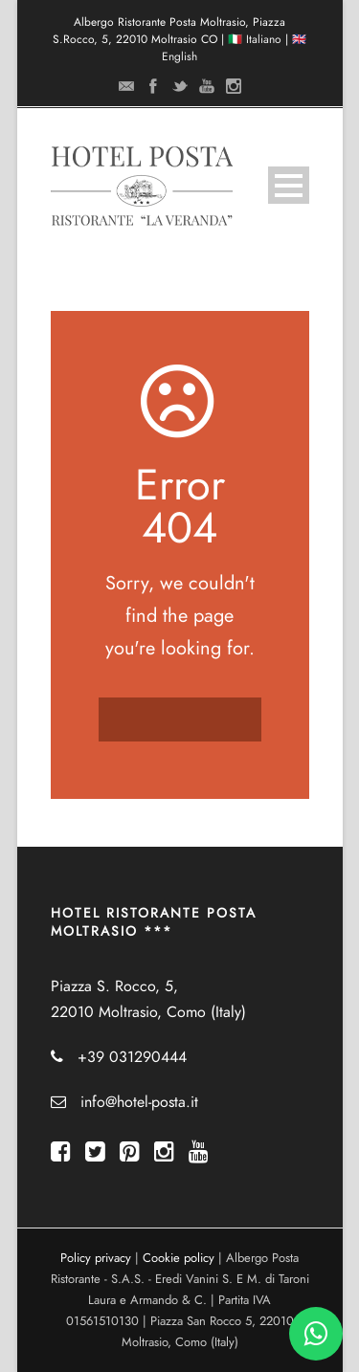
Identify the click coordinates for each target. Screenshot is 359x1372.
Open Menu (288, 185)
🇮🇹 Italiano (254, 39)
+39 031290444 (132, 1057)
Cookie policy (178, 1258)
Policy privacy (95, 1258)
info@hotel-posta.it (139, 1102)
